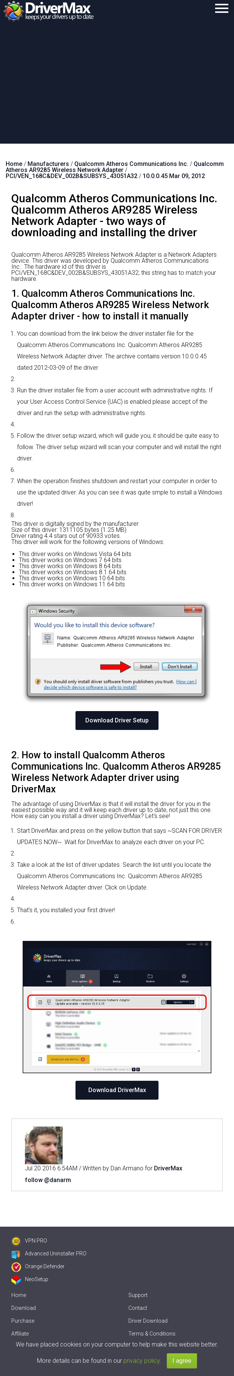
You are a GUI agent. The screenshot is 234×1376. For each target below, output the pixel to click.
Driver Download (148, 1320)
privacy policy (141, 1360)
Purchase (22, 1320)
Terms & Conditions (152, 1333)
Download (23, 1308)
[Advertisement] (117, 87)
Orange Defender (38, 1266)
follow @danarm (48, 1180)
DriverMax (168, 1168)
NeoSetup (29, 1279)
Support (138, 1295)
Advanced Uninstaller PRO (48, 1253)
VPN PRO (29, 1240)
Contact (137, 1308)
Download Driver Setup (117, 720)
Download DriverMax (117, 1090)
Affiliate (20, 1333)
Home (18, 1295)
